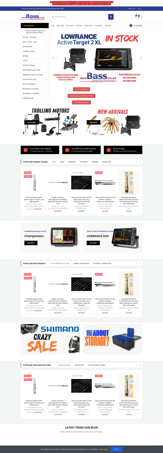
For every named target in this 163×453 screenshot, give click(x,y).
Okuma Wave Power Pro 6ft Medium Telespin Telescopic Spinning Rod (105, 199)
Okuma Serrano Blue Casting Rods (81, 207)
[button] (131, 8)
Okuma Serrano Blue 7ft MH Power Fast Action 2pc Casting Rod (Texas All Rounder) (81, 200)
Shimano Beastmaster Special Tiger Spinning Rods (34, 205)
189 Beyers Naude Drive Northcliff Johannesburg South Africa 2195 (42, 8)
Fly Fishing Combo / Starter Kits (129, 207)
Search (111, 17)
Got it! (117, 449)
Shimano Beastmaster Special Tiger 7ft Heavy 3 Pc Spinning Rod (34, 199)
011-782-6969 (137, 25)
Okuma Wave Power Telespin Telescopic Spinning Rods (105, 206)
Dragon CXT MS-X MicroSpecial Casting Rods (57, 207)
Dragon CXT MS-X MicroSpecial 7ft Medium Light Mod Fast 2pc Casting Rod (58, 200)
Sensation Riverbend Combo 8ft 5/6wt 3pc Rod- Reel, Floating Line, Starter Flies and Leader (129, 200)
